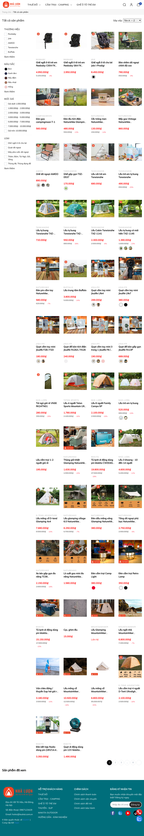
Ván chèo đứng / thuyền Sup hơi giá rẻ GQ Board (47, 691)
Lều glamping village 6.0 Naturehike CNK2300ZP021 (75, 521)
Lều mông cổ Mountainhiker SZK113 (98, 691)
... (127, 762)
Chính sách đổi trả (83, 803)
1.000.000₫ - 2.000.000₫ (19, 108)
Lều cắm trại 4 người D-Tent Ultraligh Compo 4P (129, 691)
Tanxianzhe (13, 47)
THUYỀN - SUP (45, 808)
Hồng (8, 87)
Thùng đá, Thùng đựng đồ (19, 163)
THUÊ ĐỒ (43, 794)
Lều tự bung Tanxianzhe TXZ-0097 (72, 233)
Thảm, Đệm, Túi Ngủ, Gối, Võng (19, 158)
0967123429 (26, 809)
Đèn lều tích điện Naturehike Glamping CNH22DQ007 (75, 122)
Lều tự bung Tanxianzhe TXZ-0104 (45, 233)
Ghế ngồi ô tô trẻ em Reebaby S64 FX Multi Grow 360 (74, 65)
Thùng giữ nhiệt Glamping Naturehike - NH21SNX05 (75, 463)
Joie (9, 38)
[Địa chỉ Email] (126, 804)
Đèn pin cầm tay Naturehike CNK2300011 (44, 293)
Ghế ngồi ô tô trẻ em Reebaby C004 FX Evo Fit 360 (46, 65)
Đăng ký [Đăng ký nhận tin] (135, 804)
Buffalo (11, 52)
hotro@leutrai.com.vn (22, 814)
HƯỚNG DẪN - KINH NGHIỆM (52, 817)
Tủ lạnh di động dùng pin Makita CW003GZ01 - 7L (47, 633)
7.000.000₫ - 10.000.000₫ (19, 126)
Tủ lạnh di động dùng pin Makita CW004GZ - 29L (102, 463)
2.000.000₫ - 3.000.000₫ (19, 112)
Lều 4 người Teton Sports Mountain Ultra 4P (75, 406)
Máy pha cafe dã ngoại (18, 152)
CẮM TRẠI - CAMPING (49, 799)
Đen (8, 69)
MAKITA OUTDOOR (48, 812)
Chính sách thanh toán (85, 794)
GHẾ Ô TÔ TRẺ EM (47, 803)
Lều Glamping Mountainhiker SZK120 (98, 633)
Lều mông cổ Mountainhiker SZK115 (71, 691)
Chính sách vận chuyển (85, 799)
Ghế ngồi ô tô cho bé (17, 143)
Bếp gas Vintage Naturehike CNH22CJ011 (127, 122)
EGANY (26, 819)
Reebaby (12, 34)
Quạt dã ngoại (14, 147)
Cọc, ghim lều (70, 629)
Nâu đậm (10, 78)
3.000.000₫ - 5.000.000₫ (19, 117)
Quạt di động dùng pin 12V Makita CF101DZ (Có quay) (74, 750)
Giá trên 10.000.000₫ (17, 130)
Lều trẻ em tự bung (128, 403)
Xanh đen (10, 73)
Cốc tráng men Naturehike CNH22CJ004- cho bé (102, 122)
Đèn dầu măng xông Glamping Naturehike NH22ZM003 (102, 521)
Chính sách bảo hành (84, 808)
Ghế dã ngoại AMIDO (47, 174)
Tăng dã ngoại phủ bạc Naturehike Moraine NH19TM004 (130, 521)
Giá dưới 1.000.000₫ (17, 103)
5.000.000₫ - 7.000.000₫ (19, 121)
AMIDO (11, 43)
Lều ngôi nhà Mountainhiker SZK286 (126, 633)
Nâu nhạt (10, 82)
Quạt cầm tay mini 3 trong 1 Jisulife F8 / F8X (101, 349)
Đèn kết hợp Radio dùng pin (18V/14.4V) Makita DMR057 (47, 750)
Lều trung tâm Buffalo (75, 290)
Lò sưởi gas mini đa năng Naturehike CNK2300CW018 (74, 576)
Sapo (16, 822)
